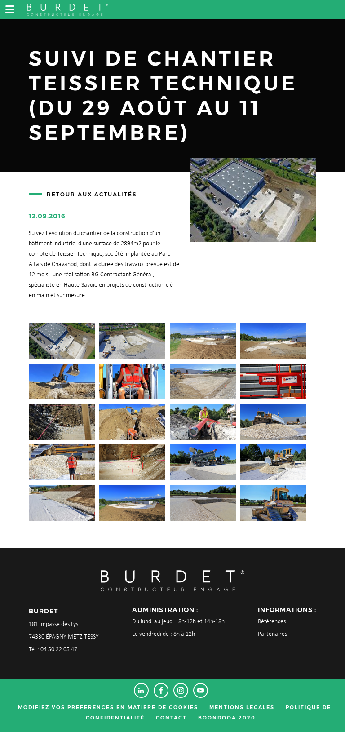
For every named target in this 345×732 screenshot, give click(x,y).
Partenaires (272, 634)
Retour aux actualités (92, 194)
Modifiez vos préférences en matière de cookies (108, 707)
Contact (171, 717)
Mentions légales (241, 707)
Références (272, 621)
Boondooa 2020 (227, 717)
